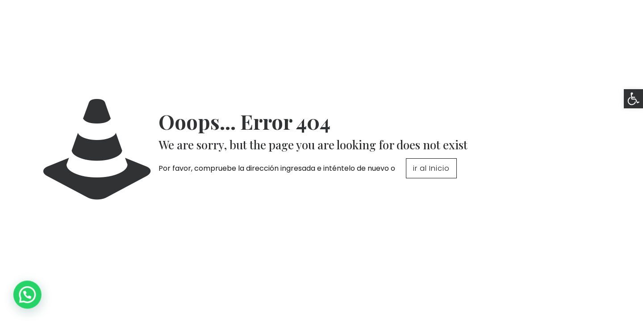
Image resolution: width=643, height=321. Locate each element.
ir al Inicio (431, 168)
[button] (633, 98)
